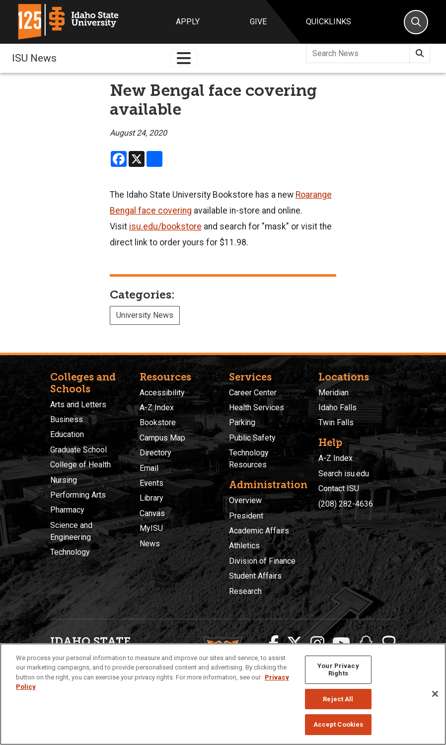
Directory (155, 452)
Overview (245, 500)
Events (151, 483)
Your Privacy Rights (338, 669)
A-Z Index (157, 407)
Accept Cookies (338, 724)
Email (149, 468)
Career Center (253, 392)
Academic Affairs (259, 530)
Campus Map (162, 438)
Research (245, 591)
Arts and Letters (78, 404)
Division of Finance (262, 561)
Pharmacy (67, 510)
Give (258, 21)
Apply (188, 21)
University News (144, 315)
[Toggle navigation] (183, 58)
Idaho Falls (337, 407)
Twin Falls (336, 422)
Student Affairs (255, 576)
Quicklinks (328, 21)
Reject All (338, 699)
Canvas (152, 513)
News (150, 543)
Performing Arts (78, 495)
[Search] (416, 22)
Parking (242, 422)
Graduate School (78, 449)
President (246, 516)
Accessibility (162, 392)
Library (151, 498)
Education (67, 434)
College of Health (80, 464)
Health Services (256, 407)
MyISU (151, 528)
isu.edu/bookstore (165, 226)
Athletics (244, 545)
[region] (223, 694)
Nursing (63, 480)
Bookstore (158, 422)
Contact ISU (338, 488)
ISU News (34, 58)
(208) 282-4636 (345, 504)
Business (66, 419)
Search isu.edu (343, 473)
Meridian (333, 392)
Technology (70, 552)
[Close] (435, 694)
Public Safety (252, 438)
